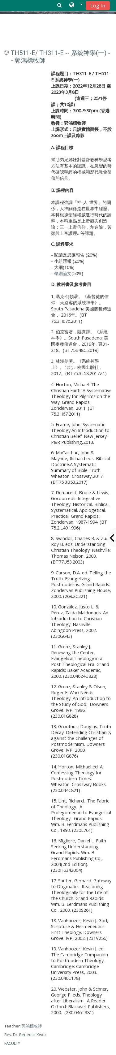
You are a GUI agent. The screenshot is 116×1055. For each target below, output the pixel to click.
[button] (76, 5)
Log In (97, 5)
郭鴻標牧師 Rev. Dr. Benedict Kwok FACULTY (25, 1034)
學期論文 (62, 273)
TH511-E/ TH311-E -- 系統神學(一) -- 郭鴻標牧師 (60, 56)
